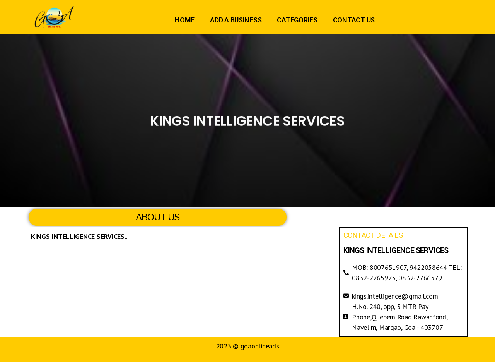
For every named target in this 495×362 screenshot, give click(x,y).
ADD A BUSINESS (235, 20)
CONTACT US (354, 20)
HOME (185, 20)
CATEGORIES (297, 20)
